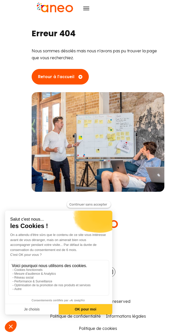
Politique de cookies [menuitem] (98, 328)
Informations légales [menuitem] (126, 316)
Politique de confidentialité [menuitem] (75, 316)
